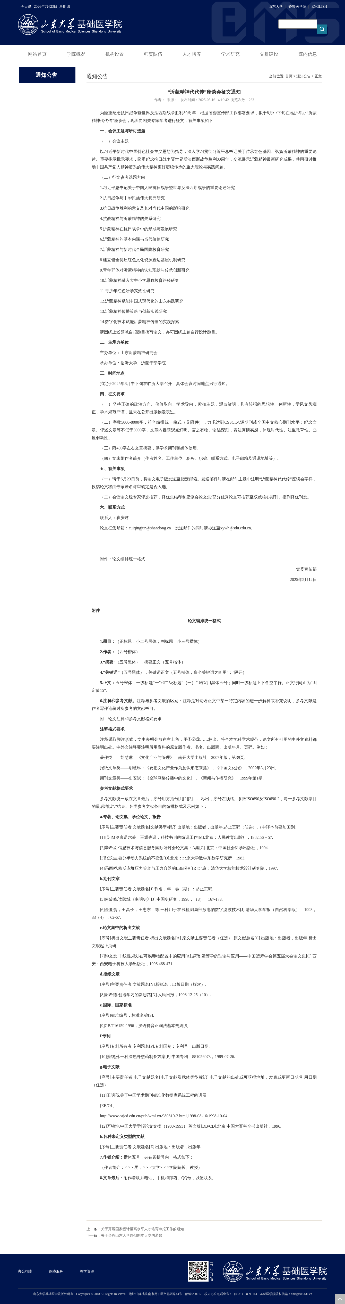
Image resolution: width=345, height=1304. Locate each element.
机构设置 (114, 54)
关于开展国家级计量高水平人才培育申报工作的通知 (142, 1229)
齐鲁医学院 (297, 7)
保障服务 (56, 1271)
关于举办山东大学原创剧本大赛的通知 (131, 1235)
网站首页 (37, 54)
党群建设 (269, 54)
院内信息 (307, 54)
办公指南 (25, 1271)
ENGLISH (319, 7)
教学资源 (87, 1271)
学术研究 (230, 54)
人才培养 (192, 54)
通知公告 (303, 76)
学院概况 (76, 54)
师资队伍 (153, 54)
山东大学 (276, 7)
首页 (288, 76)
